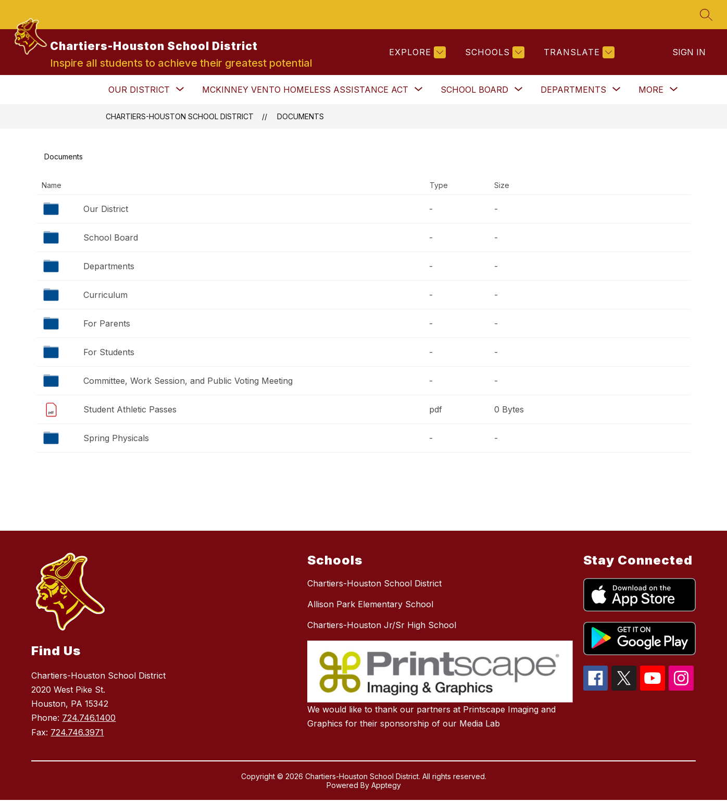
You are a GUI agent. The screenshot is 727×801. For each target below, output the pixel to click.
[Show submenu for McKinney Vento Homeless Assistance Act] (305, 90)
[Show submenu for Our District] (139, 90)
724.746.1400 (89, 719)
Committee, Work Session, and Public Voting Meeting (188, 382)
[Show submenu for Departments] (573, 90)
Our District (105, 210)
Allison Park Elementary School (370, 605)
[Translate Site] (578, 52)
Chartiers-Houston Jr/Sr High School (381, 626)
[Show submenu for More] (650, 90)
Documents (300, 117)
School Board (110, 238)
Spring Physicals (116, 439)
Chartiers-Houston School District (180, 117)
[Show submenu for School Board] (474, 90)
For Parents (106, 324)
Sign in (689, 52)
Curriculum (105, 296)
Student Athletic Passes (130, 410)
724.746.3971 (77, 733)
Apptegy (386, 786)
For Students (108, 353)
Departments (108, 267)
